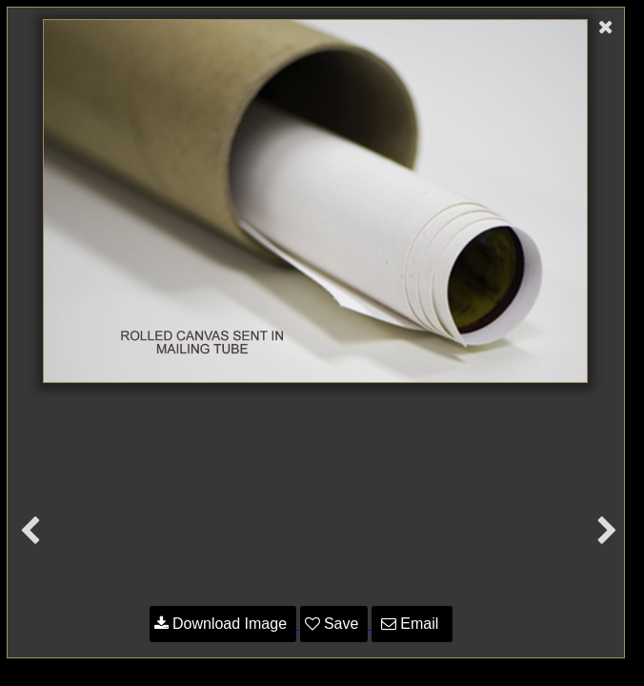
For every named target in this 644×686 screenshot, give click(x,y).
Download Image (223, 623)
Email (412, 623)
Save (334, 623)
